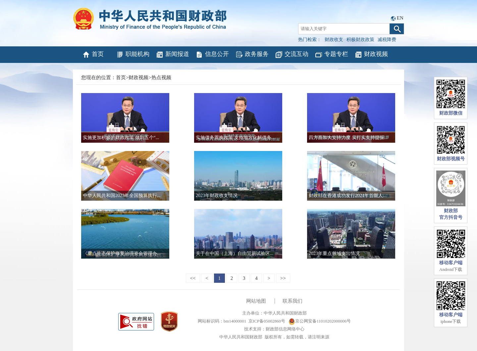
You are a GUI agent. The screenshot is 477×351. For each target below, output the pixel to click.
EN (400, 18)
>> (283, 278)
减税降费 (387, 39)
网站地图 (256, 301)
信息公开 (212, 55)
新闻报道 (172, 55)
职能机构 (132, 55)
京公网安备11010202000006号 (320, 321)
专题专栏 (331, 55)
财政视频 (371, 55)
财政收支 (334, 39)
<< (193, 278)
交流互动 (291, 55)
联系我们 (292, 301)
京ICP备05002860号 (266, 321)
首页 (93, 55)
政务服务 (252, 55)
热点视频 (161, 77)
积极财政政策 (360, 39)
